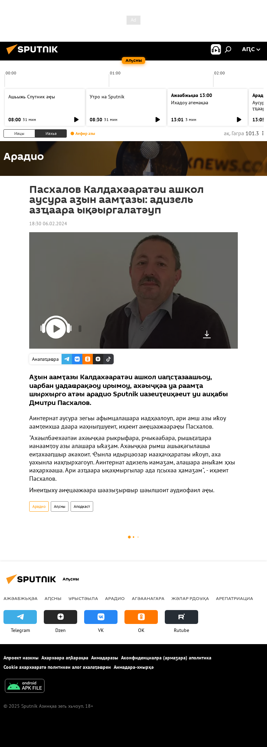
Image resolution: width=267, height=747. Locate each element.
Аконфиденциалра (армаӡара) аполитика (166, 658)
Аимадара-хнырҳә (134, 667)
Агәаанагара (148, 598)
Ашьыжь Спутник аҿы (31, 97)
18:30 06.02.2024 (48, 223)
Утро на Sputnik (107, 97)
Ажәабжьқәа (20, 598)
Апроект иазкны (21, 658)
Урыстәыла (83, 598)
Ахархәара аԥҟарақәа (64, 658)
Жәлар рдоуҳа (190, 598)
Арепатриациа (234, 598)
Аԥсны (59, 506)
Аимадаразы (104, 658)
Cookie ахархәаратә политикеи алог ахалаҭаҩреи (57, 667)
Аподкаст (82, 506)
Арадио (39, 506)
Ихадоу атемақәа (189, 102)
